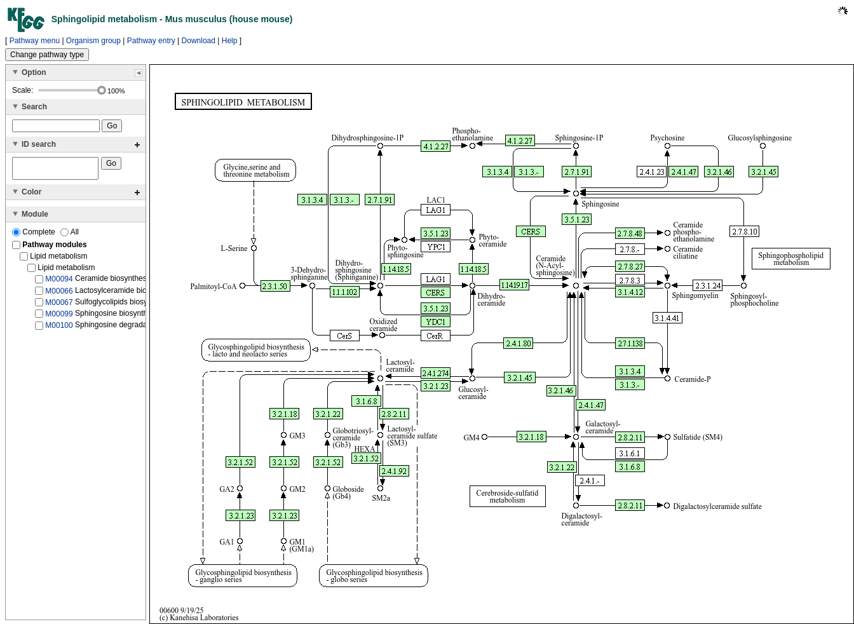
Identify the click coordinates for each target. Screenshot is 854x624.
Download (198, 40)
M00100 (58, 329)
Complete (34, 235)
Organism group (93, 40)
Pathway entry (151, 40)
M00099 (58, 317)
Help (230, 40)
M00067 (58, 306)
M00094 (58, 282)
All (69, 235)
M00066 (58, 294)
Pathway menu (35, 40)
